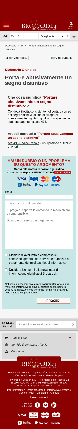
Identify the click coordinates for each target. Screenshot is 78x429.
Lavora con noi (39, 397)
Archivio (54, 392)
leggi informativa (54, 262)
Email (9, 191)
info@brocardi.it (36, 389)
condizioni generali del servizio (29, 258)
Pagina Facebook (37, 403)
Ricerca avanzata (74, 36)
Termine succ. (60, 58)
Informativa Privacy (58, 389)
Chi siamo (42, 392)
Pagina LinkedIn (53, 403)
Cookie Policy (26, 392)
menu (6, 25)
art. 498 (40, 121)
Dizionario (10, 45)
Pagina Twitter (45, 403)
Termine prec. (18, 58)
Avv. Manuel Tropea (51, 375)
